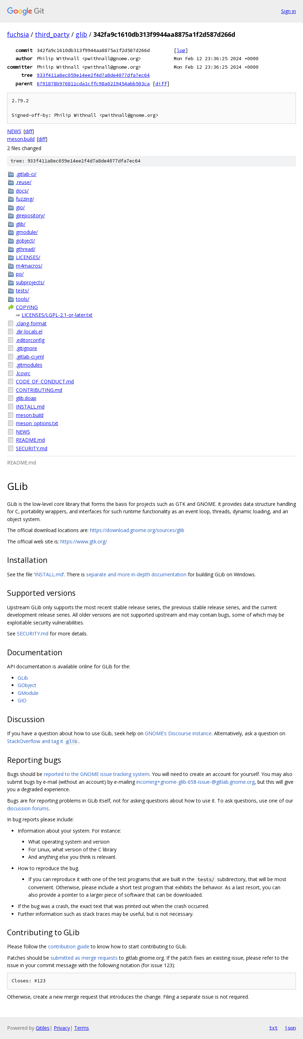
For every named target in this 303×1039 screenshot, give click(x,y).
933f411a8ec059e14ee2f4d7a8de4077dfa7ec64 (93, 75)
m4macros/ (29, 265)
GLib (23, 677)
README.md (30, 439)
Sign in (288, 11)
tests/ (22, 290)
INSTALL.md (30, 406)
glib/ (20, 224)
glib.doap (26, 398)
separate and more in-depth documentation (136, 574)
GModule (28, 693)
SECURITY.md (31, 448)
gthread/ (25, 249)
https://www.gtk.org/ (83, 541)
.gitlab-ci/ (26, 174)
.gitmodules (29, 364)
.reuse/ (23, 182)
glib (81, 34)
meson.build (21, 139)
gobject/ (25, 240)
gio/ (20, 207)
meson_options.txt (37, 423)
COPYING (27, 307)
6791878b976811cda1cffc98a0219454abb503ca (93, 83)
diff (161, 83)
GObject (27, 685)
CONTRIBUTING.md (39, 390)
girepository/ (30, 215)
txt (273, 1027)
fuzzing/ (25, 198)
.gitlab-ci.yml (30, 356)
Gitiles (42, 1027)
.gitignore (26, 348)
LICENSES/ (28, 257)
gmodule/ (27, 232)
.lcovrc (23, 373)
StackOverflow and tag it (43, 741)
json (290, 1027)
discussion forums (28, 808)
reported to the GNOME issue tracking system (96, 774)
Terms (81, 1027)
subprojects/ (30, 282)
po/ (20, 273)
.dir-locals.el (29, 331)
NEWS (14, 131)
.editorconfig (30, 340)
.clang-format (31, 323)
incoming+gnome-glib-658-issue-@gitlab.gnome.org (195, 781)
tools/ (22, 299)
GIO (22, 700)
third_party (52, 34)
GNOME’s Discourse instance (178, 733)
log (181, 50)
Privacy (62, 1027)
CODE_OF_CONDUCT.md (45, 381)
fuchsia (18, 34)
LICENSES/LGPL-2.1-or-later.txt (57, 315)
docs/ (22, 190)
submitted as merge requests (84, 957)
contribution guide (68, 946)
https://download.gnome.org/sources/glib (137, 530)
